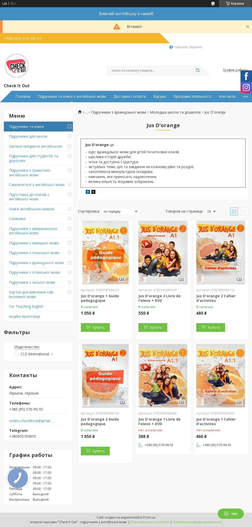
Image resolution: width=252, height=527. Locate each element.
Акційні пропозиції (24, 316)
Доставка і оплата (130, 96)
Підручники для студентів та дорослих (33, 158)
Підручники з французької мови (36, 262)
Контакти (227, 96)
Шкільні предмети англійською (35, 146)
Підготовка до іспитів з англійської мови (29, 197)
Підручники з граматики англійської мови (29, 172)
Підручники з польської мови (34, 252)
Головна (22, 96)
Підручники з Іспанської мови (34, 272)
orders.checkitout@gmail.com (31, 421)
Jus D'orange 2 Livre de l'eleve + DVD (159, 298)
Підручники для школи (28, 136)
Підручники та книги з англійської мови (72, 96)
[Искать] (198, 70)
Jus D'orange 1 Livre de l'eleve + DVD (159, 421)
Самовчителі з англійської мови (36, 184)
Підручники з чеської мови (32, 282)
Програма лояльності (192, 96)
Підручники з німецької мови (34, 242)
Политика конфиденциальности (197, 522)
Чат (231, 513)
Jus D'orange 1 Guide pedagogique (100, 298)
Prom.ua (149, 517)
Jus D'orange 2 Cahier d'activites (216, 298)
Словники (17, 218)
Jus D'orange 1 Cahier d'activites (216, 421)
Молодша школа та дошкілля (175, 112)
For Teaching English (26, 306)
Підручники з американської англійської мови (33, 231)
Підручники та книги (26, 126)
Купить (98, 327)
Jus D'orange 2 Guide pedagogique (100, 421)
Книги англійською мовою (31, 208)
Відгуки (159, 96)
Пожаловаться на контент (149, 522)
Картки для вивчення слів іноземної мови (31, 294)
